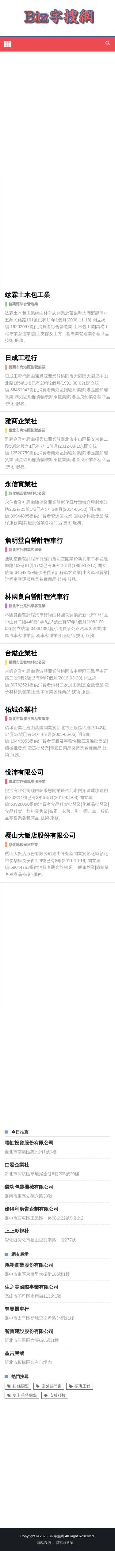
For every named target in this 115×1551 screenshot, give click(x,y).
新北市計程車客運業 (25, 550)
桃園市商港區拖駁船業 (27, 367)
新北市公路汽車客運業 (27, 606)
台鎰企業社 (21, 652)
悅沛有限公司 (24, 771)
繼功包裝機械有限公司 (29, 1186)
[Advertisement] (57, 112)
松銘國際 (21, 1386)
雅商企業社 (21, 420)
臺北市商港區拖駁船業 (27, 430)
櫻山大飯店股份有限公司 (40, 835)
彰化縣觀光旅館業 (23, 845)
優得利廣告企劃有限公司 (32, 1208)
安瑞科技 (58, 1395)
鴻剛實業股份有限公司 (29, 1264)
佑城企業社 (21, 709)
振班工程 (82, 1386)
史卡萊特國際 (25, 1395)
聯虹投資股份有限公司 (29, 1142)
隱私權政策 (64, 1543)
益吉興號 (14, 1352)
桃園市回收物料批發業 (27, 662)
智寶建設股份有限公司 (29, 1330)
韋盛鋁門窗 (52, 1386)
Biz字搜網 (56, 1536)
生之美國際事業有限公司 (32, 1286)
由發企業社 (17, 1164)
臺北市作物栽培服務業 (27, 781)
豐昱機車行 (17, 1308)
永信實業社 (21, 483)
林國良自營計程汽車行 (37, 596)
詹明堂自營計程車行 (34, 540)
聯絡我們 (44, 1543)
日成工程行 (21, 357)
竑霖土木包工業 (27, 294)
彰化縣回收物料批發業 (27, 493)
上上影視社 (17, 1230)
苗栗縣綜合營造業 (23, 304)
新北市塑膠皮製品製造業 (29, 719)
